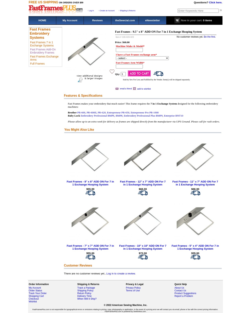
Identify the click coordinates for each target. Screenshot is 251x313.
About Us (179, 287)
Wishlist (33, 301)
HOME (42, 20)
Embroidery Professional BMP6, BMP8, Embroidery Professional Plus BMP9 (122, 115)
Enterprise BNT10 (173, 115)
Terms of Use (133, 290)
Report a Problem (183, 296)
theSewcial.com (125, 20)
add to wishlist (144, 89)
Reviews (97, 20)
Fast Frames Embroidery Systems (40, 33)
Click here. (215, 2)
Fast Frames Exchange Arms (44, 58)
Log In (91, 11)
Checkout (34, 298)
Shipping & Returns (128, 11)
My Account (70, 20)
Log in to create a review (120, 273)
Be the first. (210, 36)
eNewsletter (152, 20)
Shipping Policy (85, 290)
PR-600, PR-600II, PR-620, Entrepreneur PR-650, (103, 112)
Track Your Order (38, 293)
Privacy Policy (133, 287)
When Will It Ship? (87, 298)
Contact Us (180, 290)
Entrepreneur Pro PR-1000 (145, 112)
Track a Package (86, 287)
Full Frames (37, 63)
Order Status (35, 290)
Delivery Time (84, 296)
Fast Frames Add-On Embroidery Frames (43, 51)
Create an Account (107, 11)
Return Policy (84, 293)
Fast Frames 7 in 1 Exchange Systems (42, 44)
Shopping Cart (36, 296)
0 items (193, 20)
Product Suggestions (185, 293)
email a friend (126, 89)
